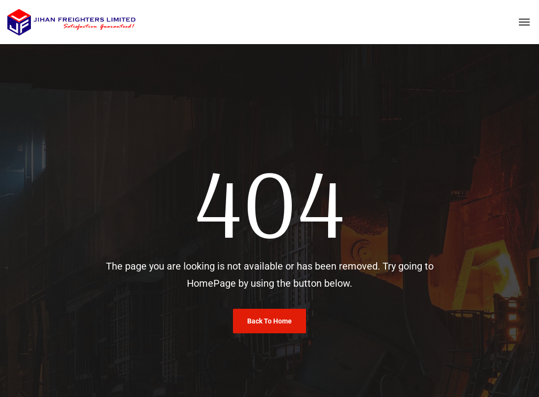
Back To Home (269, 321)
